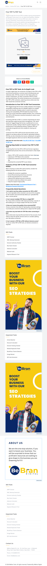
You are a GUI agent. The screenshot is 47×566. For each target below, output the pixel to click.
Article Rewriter (11, 340)
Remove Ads (38, 33)
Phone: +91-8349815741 (13, 553)
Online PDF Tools (14, 6)
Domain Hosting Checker (13, 345)
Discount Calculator (12, 343)
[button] (37, 2)
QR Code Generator (12, 357)
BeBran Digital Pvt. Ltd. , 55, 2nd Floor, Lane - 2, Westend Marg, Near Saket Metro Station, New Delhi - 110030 (22, 549)
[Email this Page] (32, 82)
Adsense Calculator (12, 248)
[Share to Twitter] (19, 82)
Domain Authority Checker (14, 243)
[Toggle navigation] (40, 2)
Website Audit (10, 251)
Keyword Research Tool (13, 254)
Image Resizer (11, 354)
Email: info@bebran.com (13, 556)
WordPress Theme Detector (14, 351)
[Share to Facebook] (15, 82)
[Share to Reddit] (28, 82)
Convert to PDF (36, 71)
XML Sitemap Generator (13, 240)
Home (7, 6)
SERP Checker (10, 237)
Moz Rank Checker (12, 246)
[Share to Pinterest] (23, 82)
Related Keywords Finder (13, 348)
